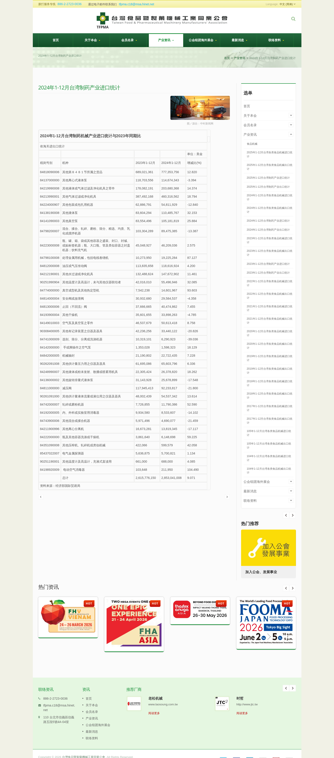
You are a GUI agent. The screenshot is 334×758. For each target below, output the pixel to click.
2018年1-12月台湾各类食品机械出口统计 (270, 395)
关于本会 (92, 40)
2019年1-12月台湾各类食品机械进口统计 (270, 358)
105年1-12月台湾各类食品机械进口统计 (269, 433)
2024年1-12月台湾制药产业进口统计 (268, 220)
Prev (292, 515)
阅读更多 (154, 706)
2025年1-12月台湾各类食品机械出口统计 (270, 167)
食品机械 (252, 143)
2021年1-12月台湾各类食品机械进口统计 (270, 308)
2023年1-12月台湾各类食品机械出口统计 (270, 252)
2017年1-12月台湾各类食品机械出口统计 (270, 420)
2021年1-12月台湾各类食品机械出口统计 (270, 320)
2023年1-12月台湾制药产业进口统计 (268, 263)
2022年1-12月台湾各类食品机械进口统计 (270, 283)
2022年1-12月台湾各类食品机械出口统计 (270, 295)
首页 (56, 39)
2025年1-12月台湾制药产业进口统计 (268, 177)
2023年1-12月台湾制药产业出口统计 (268, 272)
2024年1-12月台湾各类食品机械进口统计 (270, 197)
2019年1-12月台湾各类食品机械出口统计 (270, 370)
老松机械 (155, 691)
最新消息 (239, 40)
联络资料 (276, 40)
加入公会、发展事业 (261, 572)
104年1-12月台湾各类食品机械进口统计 (269, 458)
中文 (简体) (286, 4)
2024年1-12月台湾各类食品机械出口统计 (270, 209)
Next (286, 515)
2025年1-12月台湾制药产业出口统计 (268, 186)
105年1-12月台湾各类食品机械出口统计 (269, 445)
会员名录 (129, 40)
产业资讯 (166, 40)
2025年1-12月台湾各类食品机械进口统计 (270, 154)
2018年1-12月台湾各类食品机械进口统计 (270, 383)
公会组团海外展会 (203, 40)
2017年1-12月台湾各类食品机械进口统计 (270, 408)
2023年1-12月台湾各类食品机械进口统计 (270, 240)
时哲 (240, 691)
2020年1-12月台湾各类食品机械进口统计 (270, 333)
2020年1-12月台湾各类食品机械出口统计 (270, 345)
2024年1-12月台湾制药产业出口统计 (268, 229)
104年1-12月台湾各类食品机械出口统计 (269, 470)
